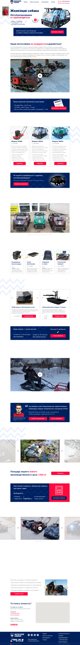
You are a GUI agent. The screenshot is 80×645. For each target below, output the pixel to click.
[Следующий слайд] (67, 218)
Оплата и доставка (48, 635)
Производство (46, 637)
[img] (58, 1)
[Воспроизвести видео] (40, 75)
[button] (64, 3)
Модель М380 (16, 141)
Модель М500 (37, 141)
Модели (45, 633)
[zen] (17, 624)
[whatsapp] (11, 624)
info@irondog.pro (14, 615)
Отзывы (45, 639)
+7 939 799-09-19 (65, 1)
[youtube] (15, 624)
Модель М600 (57, 141)
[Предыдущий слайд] (13, 218)
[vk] (13, 624)
